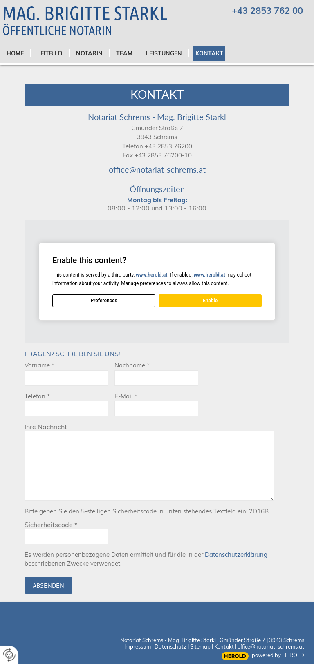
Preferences (103, 300)
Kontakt (224, 646)
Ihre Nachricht (46, 427)
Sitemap (200, 646)
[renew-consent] (9, 655)
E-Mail (125, 396)
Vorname (39, 365)
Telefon (37, 396)
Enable (210, 300)
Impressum (137, 646)
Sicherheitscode (51, 524)
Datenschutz (170, 646)
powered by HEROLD (278, 655)
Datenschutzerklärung (236, 554)
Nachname (132, 365)
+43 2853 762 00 (267, 10)
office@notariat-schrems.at (157, 169)
